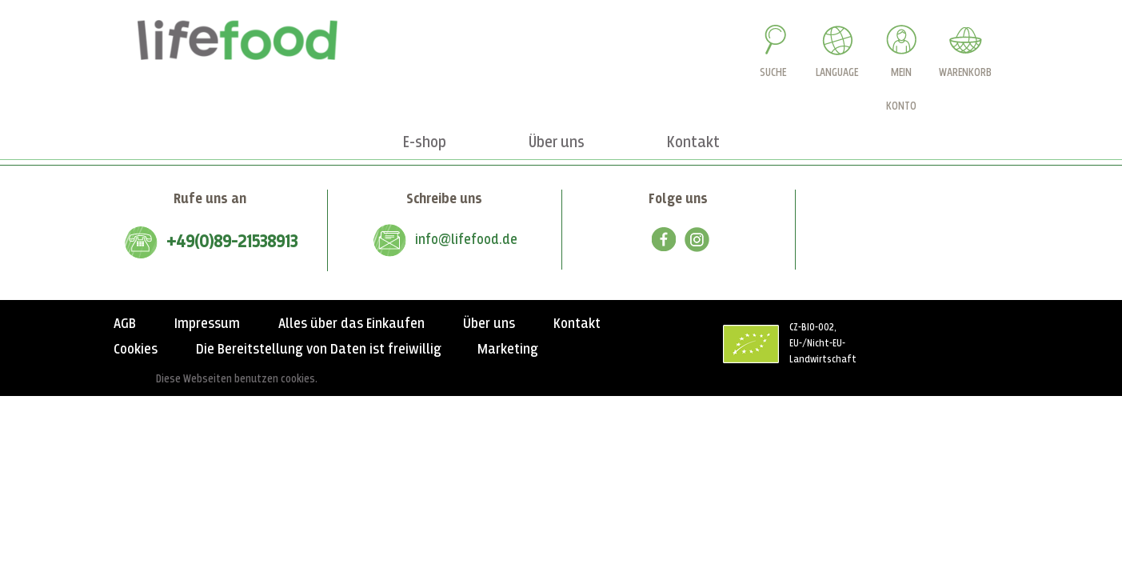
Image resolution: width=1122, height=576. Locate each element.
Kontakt (577, 324)
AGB (125, 324)
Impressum (207, 324)
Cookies (136, 349)
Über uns (489, 324)
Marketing (507, 349)
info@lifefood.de (466, 240)
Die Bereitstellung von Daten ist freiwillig (318, 349)
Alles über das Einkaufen (351, 324)
